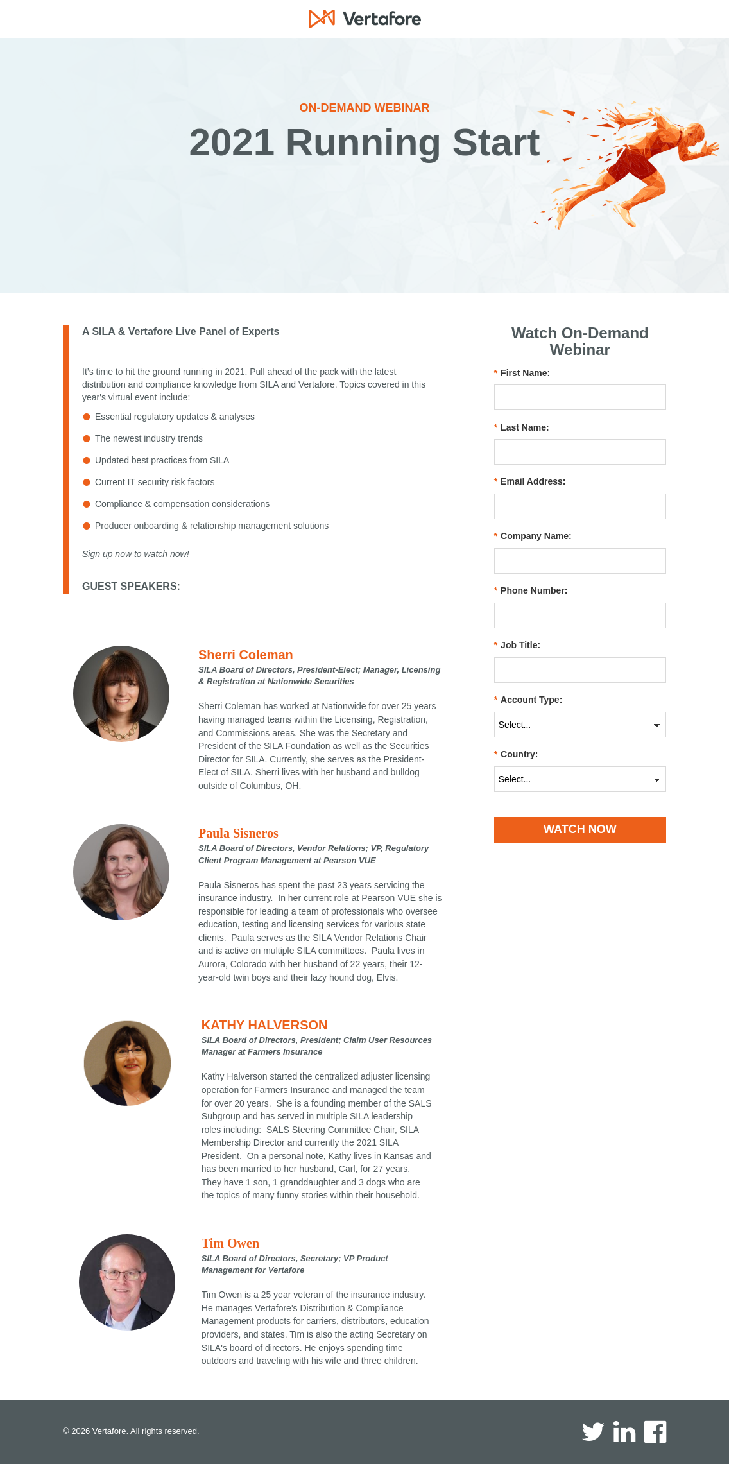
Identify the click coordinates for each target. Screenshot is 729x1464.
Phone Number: (531, 590)
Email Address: (530, 481)
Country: (516, 754)
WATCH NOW (580, 829)
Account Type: (528, 699)
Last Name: (521, 427)
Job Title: (517, 645)
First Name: (522, 373)
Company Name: (533, 536)
